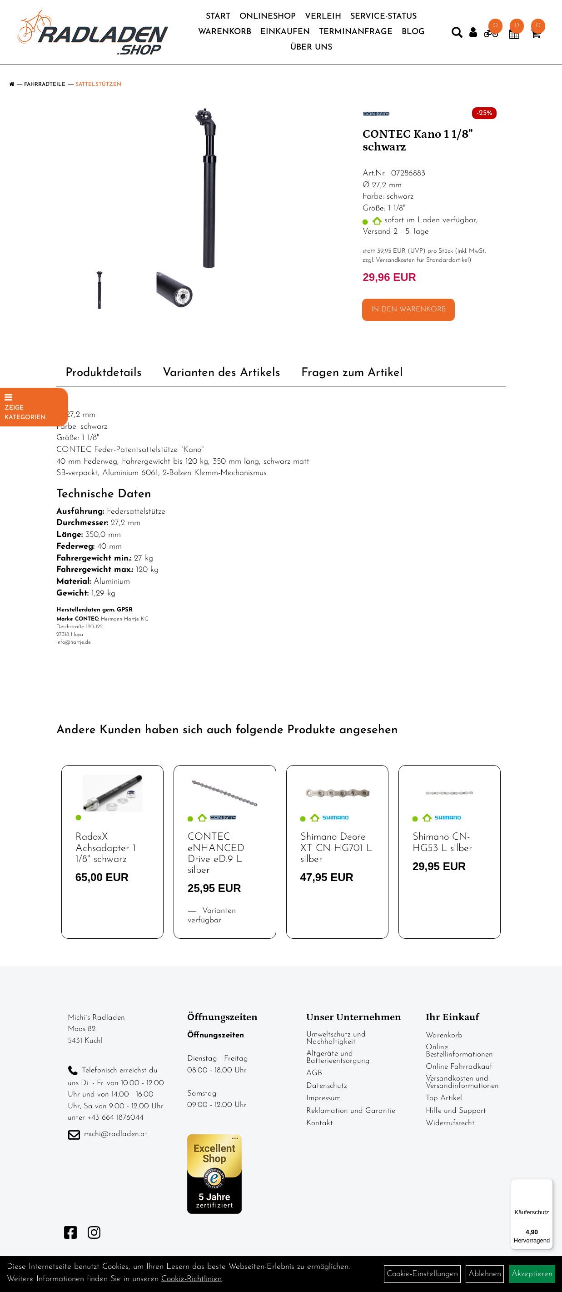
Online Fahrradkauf (459, 1067)
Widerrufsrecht (450, 1123)
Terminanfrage (356, 34)
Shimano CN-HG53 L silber (442, 842)
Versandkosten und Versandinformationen (462, 1082)
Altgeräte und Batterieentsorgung (338, 1057)
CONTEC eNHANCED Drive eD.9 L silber (216, 854)
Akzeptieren (532, 1274)
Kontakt (319, 1123)
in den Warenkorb (408, 309)
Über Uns (311, 49)
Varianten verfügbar (212, 915)
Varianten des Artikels (221, 373)
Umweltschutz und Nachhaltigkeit (336, 1038)
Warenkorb (224, 34)
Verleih (323, 19)
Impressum (323, 1098)
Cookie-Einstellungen (422, 1274)
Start (218, 19)
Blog (413, 34)
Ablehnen (484, 1274)
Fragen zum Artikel (352, 373)
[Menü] (547, 1184)
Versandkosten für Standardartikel (422, 260)
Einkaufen (285, 34)
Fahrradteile (44, 84)
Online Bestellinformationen (459, 1050)
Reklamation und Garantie (350, 1111)
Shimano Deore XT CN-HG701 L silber (336, 848)
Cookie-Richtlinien (191, 1279)
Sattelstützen (98, 84)
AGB (314, 1073)
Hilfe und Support (456, 1111)
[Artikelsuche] (451, 36)
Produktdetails (103, 373)
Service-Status (383, 19)
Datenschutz (326, 1086)
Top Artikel (444, 1098)
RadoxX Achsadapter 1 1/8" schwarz (105, 848)
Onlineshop (267, 19)
